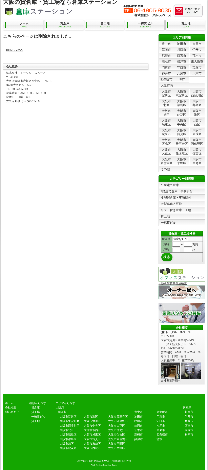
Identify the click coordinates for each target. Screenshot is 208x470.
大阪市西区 (197, 122)
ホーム (24, 25)
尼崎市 (166, 55)
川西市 (181, 49)
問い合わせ (12, 412)
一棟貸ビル (145, 25)
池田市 (181, 43)
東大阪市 (197, 61)
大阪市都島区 (197, 102)
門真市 (166, 67)
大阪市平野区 (181, 161)
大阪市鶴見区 (181, 131)
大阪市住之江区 (182, 151)
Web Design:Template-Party (104, 465)
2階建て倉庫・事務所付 (177, 191)
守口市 (181, 67)
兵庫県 (187, 407)
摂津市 (181, 61)
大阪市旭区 (166, 112)
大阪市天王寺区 (182, 141)
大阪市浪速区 (166, 122)
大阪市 (62, 412)
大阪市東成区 (197, 131)
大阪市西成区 (166, 141)
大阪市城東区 (166, 131)
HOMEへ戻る (14, 50)
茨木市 (197, 55)
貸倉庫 (65, 25)
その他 (165, 169)
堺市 (182, 79)
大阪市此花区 (181, 112)
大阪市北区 (166, 102)
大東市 (197, 73)
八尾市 (181, 73)
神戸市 (166, 73)
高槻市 (166, 61)
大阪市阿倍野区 (197, 141)
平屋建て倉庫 (170, 185)
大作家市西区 (92, 430)
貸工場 (105, 25)
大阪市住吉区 (197, 151)
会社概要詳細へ (171, 380)
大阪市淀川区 (166, 93)
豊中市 (166, 43)
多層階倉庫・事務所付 (176, 197)
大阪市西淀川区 (197, 93)
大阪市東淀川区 (182, 93)
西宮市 (181, 55)
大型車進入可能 (171, 203)
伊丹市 (197, 49)
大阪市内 (167, 85)
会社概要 (10, 407)
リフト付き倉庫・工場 (176, 210)
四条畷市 (166, 79)
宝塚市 (197, 67)
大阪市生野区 (197, 161)
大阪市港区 (197, 112)
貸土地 (186, 25)
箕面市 (166, 49)
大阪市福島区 (181, 102)
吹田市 (197, 43)
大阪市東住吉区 (166, 161)
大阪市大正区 (166, 151)
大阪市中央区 (181, 122)
